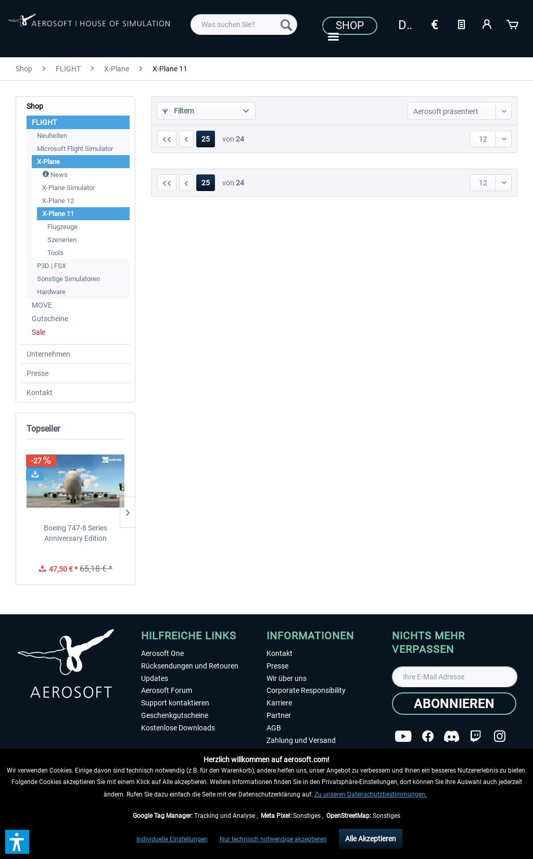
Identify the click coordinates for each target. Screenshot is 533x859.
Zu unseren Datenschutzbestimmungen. (370, 794)
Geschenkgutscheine (174, 715)
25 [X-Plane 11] (205, 139)
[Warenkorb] (513, 23)
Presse (37, 373)
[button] (17, 842)
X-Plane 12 (58, 201)
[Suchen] (286, 24)
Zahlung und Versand (301, 740)
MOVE (42, 305)
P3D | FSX (51, 266)
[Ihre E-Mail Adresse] (454, 676)
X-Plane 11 (58, 214)
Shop (350, 25)
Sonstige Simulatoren (68, 279)
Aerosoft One (162, 653)
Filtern (178, 111)
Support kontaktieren (175, 703)
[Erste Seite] (166, 139)
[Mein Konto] (487, 23)
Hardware (51, 292)
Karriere (279, 703)
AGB (273, 728)
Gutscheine (50, 318)
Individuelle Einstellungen (172, 839)
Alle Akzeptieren (370, 839)
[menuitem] (244, 24)
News (55, 175)
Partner (278, 715)
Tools (55, 253)
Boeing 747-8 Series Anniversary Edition (75, 533)
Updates (154, 678)
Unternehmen (48, 354)
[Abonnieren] (454, 703)
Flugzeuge (62, 227)
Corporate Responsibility (306, 690)
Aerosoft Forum (166, 690)
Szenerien (62, 240)
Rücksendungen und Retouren (189, 666)
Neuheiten (52, 136)
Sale (38, 332)
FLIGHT (44, 122)
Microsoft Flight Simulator (75, 149)
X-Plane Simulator (68, 188)
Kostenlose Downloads (178, 728)
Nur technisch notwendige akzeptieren (273, 839)
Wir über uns (286, 678)
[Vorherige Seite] (186, 139)
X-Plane (48, 162)
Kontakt (40, 392)
